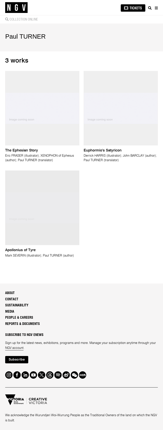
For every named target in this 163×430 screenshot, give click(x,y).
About (10, 293)
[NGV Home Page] (16, 8)
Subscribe (17, 359)
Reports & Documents (22, 324)
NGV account (14, 348)
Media (9, 311)
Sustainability (16, 305)
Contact (11, 299)
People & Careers (19, 317)
